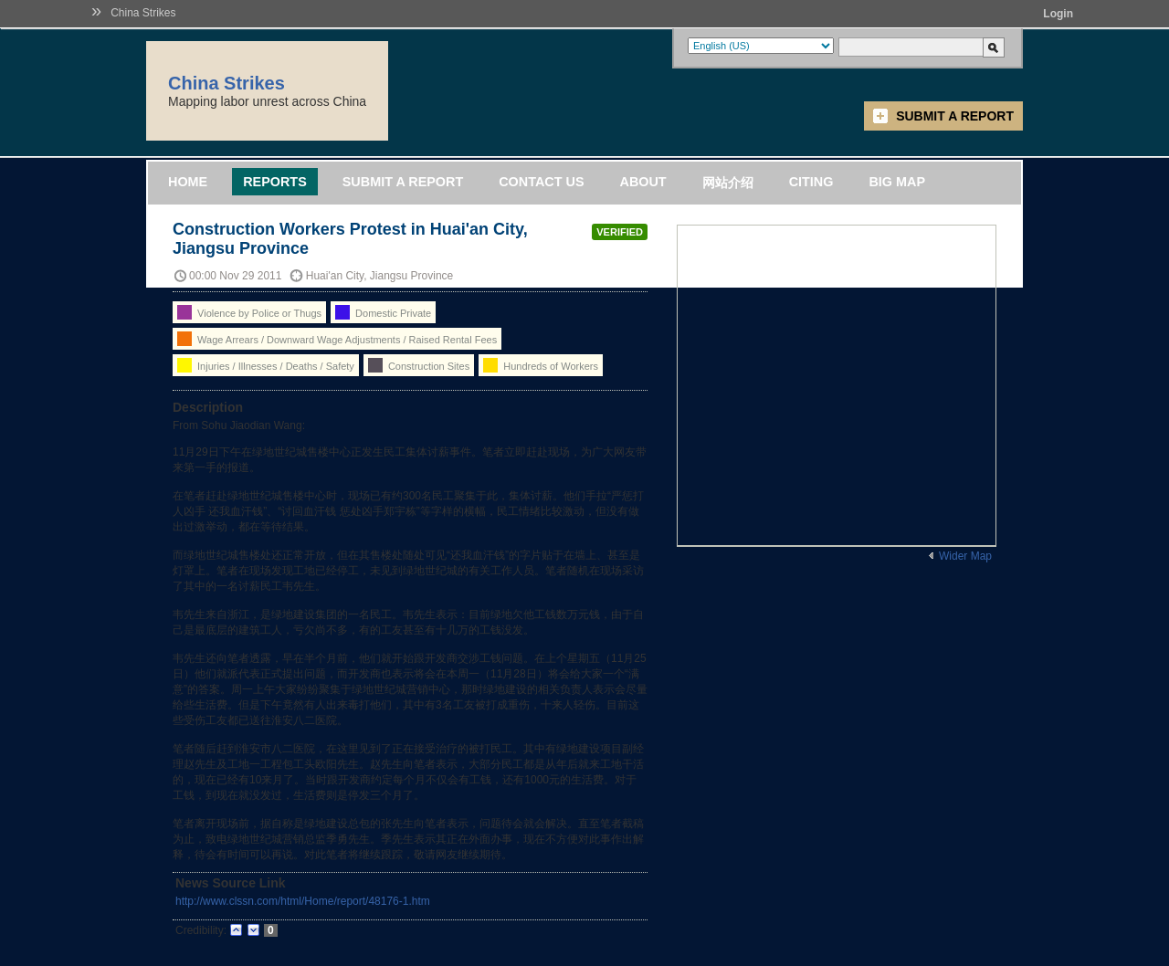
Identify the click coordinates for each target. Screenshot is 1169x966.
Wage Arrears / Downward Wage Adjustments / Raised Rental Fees (337, 338)
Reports (275, 181)
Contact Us (541, 181)
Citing (811, 181)
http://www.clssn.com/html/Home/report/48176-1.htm (302, 901)
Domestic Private (383, 312)
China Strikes (143, 12)
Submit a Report (955, 116)
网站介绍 (727, 182)
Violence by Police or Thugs (249, 312)
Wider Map (965, 556)
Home (187, 181)
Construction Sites (418, 365)
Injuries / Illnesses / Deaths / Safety (265, 365)
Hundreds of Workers (540, 365)
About (642, 181)
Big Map (897, 181)
